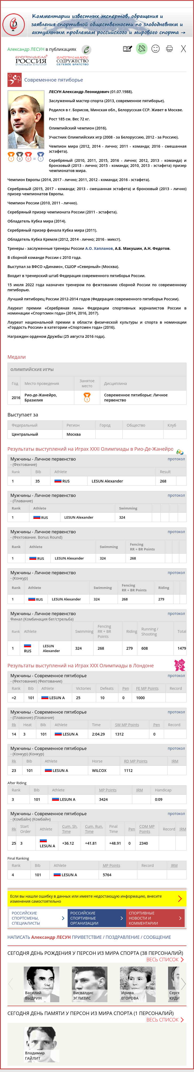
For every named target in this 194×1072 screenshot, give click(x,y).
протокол (176, 461)
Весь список (162, 962)
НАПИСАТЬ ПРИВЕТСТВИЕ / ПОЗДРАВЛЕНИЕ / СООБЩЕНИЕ (89, 940)
